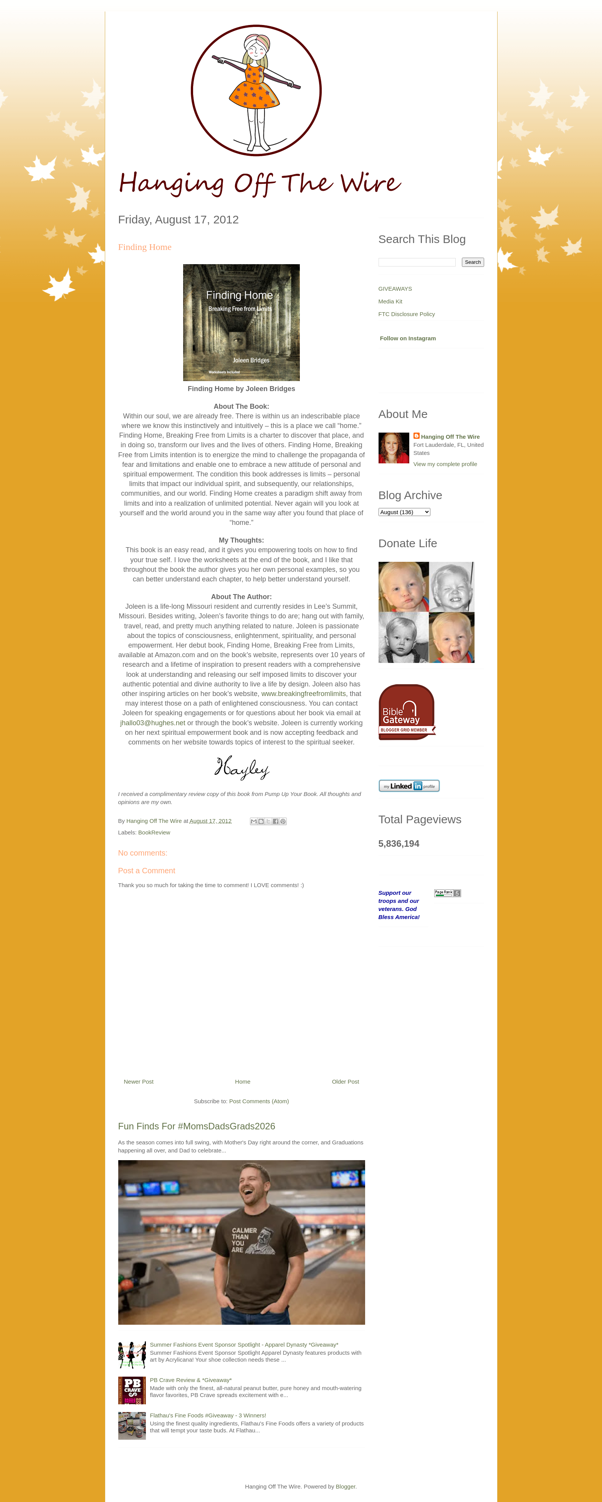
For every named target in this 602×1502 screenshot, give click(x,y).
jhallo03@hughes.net (152, 723)
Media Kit (391, 301)
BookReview (154, 832)
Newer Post (139, 1081)
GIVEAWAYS (395, 288)
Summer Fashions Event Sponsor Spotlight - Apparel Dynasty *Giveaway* (244, 1344)
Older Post (345, 1081)
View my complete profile (445, 464)
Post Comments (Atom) (259, 1101)
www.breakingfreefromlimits (303, 694)
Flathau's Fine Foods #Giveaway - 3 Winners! (208, 1415)
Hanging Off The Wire (450, 436)
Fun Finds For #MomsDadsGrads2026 (197, 1126)
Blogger (346, 1486)
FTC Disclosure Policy (407, 314)
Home (242, 1081)
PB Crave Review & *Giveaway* (191, 1380)
